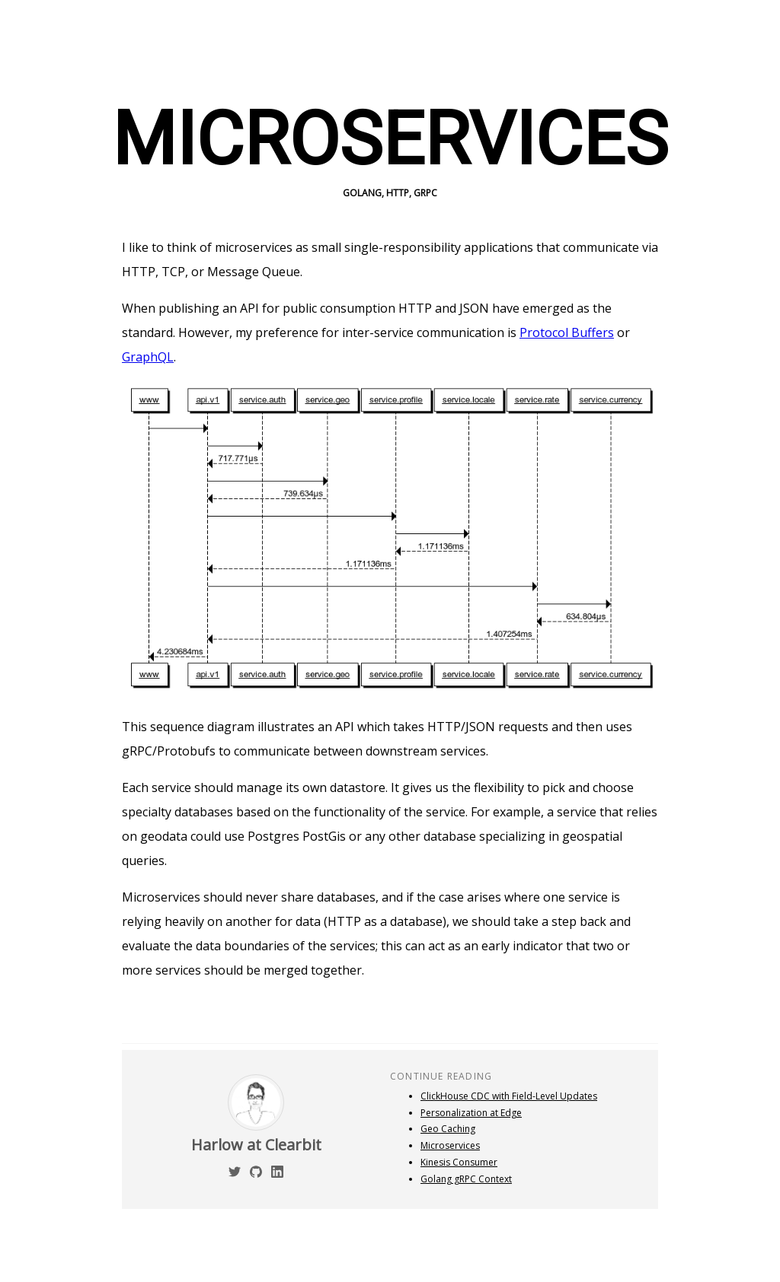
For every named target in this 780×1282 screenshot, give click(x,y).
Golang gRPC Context (466, 1178)
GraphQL (148, 356)
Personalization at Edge (471, 1112)
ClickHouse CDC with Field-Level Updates (508, 1096)
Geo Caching (447, 1128)
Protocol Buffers (566, 332)
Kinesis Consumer (458, 1162)
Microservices (450, 1145)
